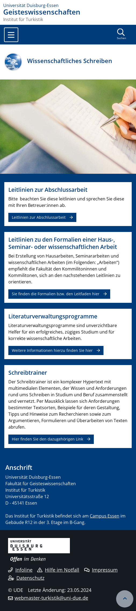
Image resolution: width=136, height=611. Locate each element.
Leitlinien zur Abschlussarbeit (39, 217)
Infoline (20, 570)
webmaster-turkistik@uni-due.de (51, 598)
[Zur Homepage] (68, 5)
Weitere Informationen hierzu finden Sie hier (52, 350)
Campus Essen (104, 516)
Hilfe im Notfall (58, 570)
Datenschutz (26, 578)
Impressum (101, 570)
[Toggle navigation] (11, 34)
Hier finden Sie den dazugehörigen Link (47, 439)
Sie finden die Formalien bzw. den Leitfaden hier (55, 293)
